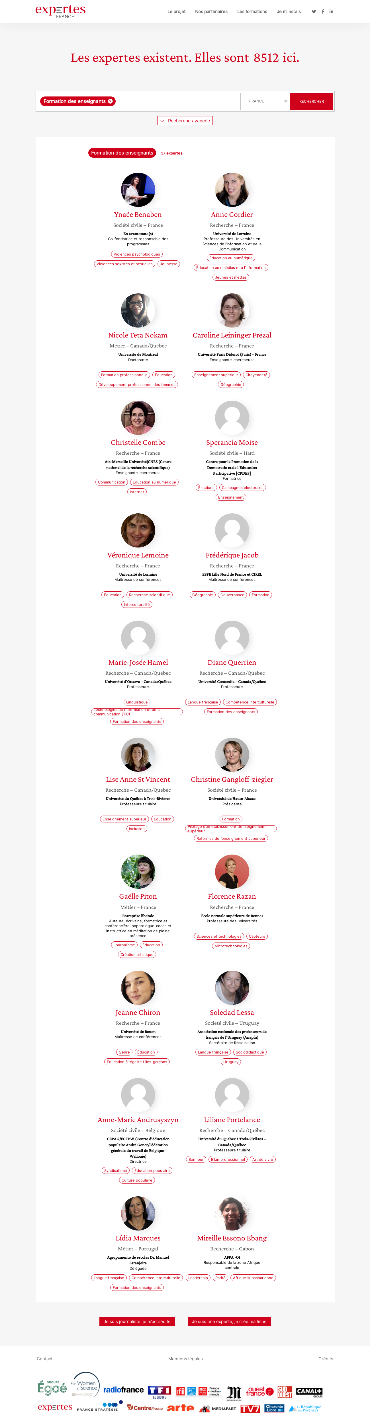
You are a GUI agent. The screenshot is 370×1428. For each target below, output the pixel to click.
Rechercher (311, 101)
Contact (44, 1358)
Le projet (176, 11)
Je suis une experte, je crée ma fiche (229, 1321)
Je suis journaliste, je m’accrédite (137, 1321)
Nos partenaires (211, 11)
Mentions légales (185, 1358)
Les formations (252, 11)
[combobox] (138, 101)
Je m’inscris (289, 11)
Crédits (325, 1358)
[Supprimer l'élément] (110, 101)
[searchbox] (176, 101)
